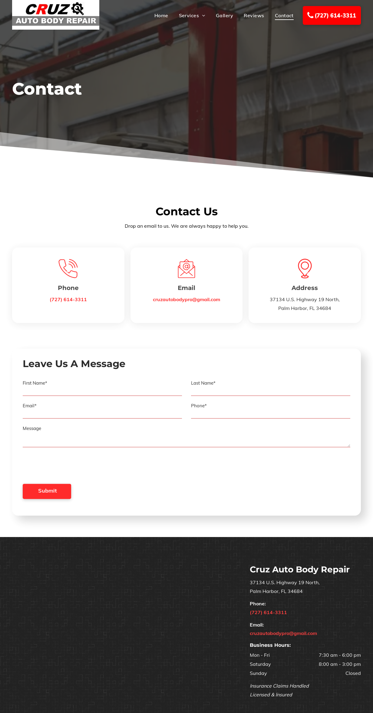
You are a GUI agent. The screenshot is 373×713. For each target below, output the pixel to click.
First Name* (35, 388)
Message (32, 433)
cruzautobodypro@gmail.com (186, 301)
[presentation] (69, 471)
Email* (30, 410)
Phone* (199, 410)
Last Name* (203, 388)
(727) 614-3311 (68, 301)
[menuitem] (156, 15)
